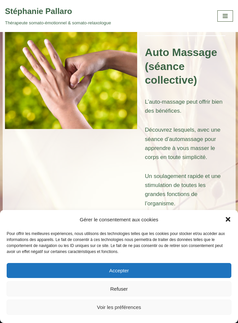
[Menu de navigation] (225, 16)
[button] (228, 219)
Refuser (119, 289)
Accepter (119, 270)
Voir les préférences (119, 307)
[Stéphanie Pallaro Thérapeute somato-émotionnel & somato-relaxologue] (58, 16)
